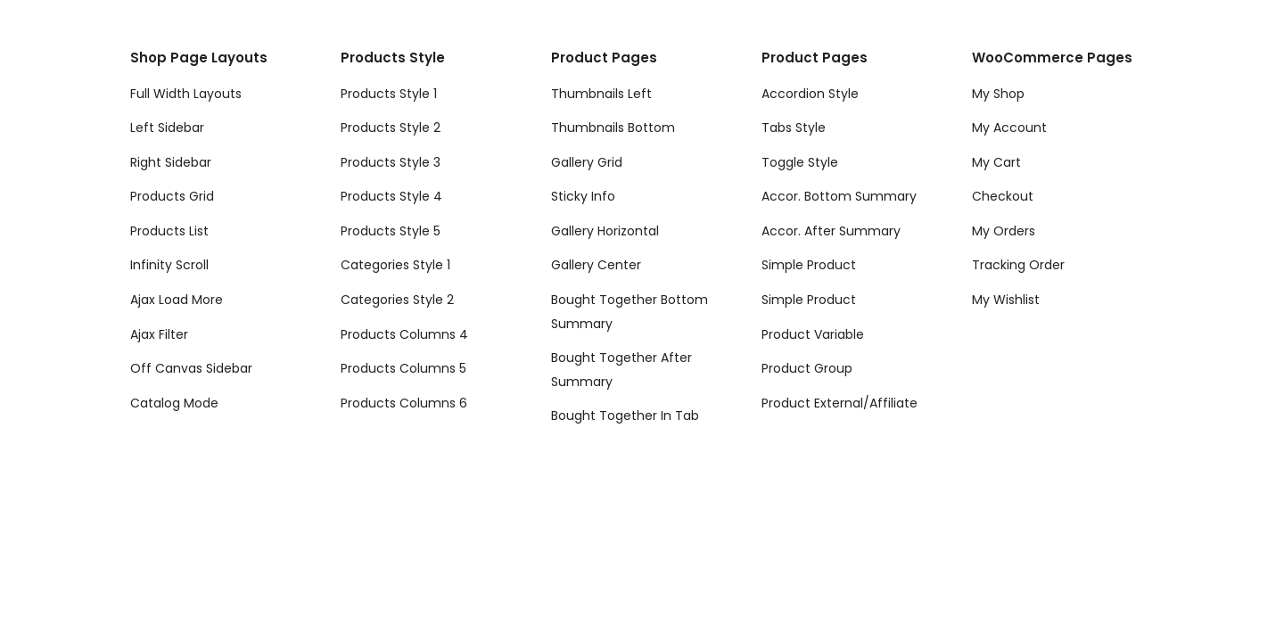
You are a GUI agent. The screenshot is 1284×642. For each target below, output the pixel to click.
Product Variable (812, 334)
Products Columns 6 (404, 403)
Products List (169, 231)
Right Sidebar (170, 162)
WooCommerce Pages (1052, 57)
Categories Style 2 (397, 300)
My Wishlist (1006, 300)
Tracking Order (1018, 265)
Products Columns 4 (404, 334)
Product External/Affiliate (839, 403)
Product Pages (604, 57)
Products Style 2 (390, 127)
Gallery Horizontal (605, 231)
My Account (1009, 127)
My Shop (998, 94)
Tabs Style (793, 127)
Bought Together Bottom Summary (629, 312)
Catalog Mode (174, 403)
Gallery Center (596, 265)
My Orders (1003, 231)
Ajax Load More (176, 300)
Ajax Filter (159, 334)
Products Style (393, 57)
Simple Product (808, 265)
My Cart (996, 162)
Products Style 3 (390, 162)
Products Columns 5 (403, 368)
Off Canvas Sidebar (191, 368)
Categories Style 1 (395, 265)
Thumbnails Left (601, 94)
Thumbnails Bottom (613, 127)
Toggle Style (799, 162)
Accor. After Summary (831, 231)
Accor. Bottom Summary (839, 196)
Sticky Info (583, 196)
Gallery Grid (586, 162)
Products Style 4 (391, 196)
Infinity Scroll (169, 265)
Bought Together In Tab (625, 415)
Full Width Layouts (186, 94)
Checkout (1002, 196)
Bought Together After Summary (621, 370)
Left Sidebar (167, 127)
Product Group (806, 368)
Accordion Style (810, 94)
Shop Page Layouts (199, 57)
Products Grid (172, 196)
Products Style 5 (390, 231)
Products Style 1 (389, 94)
